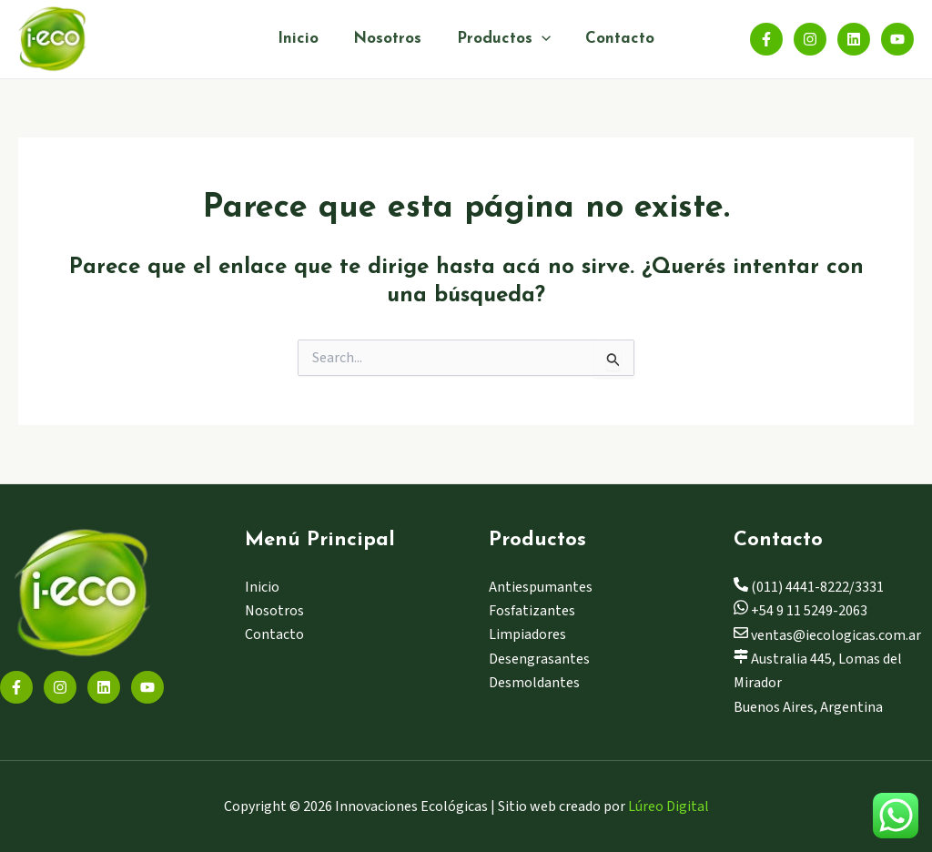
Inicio (303, 38)
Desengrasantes (539, 659)
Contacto (614, 38)
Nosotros (389, 38)
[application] (539, 39)
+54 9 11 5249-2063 (800, 611)
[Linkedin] (853, 39)
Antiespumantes (541, 587)
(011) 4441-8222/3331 (809, 587)
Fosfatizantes (532, 611)
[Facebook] (766, 39)
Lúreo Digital (668, 806)
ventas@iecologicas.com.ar (827, 635)
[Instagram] (810, 39)
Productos (501, 39)
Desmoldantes (534, 683)
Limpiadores (527, 634)
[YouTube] (897, 39)
